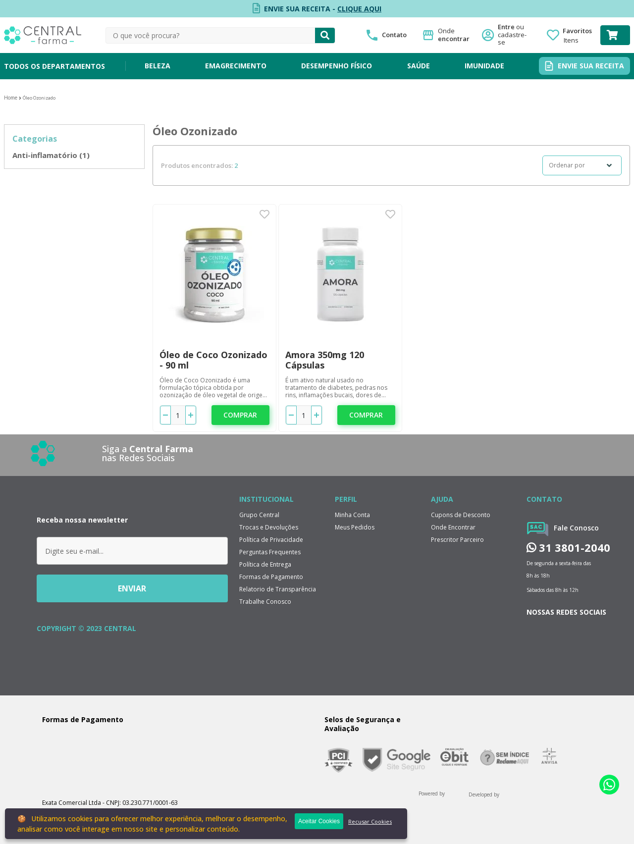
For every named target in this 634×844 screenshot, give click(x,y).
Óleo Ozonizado (39, 98)
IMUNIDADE (484, 65)
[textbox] (210, 35)
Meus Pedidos (354, 527)
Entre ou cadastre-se (515, 35)
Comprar (240, 415)
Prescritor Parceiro (457, 539)
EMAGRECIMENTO (235, 65)
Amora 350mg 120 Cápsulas (324, 360)
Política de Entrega (265, 564)
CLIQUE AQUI (359, 8)
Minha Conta (352, 515)
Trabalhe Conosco (265, 601)
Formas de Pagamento (271, 577)
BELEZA (157, 65)
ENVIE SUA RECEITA (591, 65)
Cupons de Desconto (460, 515)
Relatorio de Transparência (277, 589)
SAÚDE (418, 65)
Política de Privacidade (271, 539)
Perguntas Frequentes (270, 552)
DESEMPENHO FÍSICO (336, 65)
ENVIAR (132, 588)
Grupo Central (259, 515)
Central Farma (10, 98)
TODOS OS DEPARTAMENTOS (54, 66)
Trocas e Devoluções (268, 527)
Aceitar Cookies (319, 821)
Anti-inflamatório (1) (51, 155)
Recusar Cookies (370, 821)
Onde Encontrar (453, 527)
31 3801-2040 (568, 547)
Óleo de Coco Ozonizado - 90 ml (213, 360)
